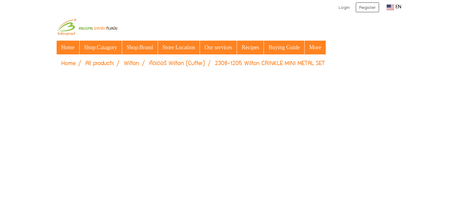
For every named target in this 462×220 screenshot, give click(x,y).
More (315, 47)
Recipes (250, 47)
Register (367, 7)
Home (68, 47)
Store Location (179, 47)
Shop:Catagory (100, 47)
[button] (331, 47)
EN (394, 7)
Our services (218, 47)
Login (344, 7)
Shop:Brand (140, 47)
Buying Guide (284, 47)
